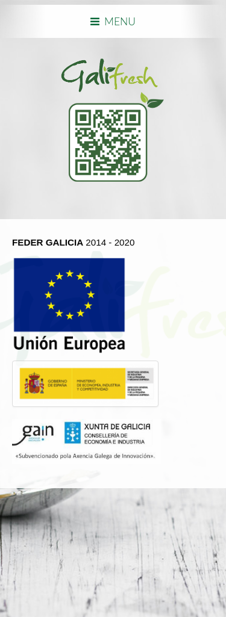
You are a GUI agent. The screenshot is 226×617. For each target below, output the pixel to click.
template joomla (4, 558)
